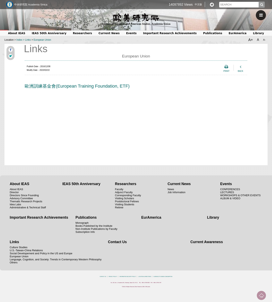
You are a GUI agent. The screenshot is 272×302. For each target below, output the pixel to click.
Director (14, 192)
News (171, 189)
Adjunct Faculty (124, 192)
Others (13, 262)
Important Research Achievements (170, 33)
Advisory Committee (21, 198)
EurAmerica (237, 33)
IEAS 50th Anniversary (49, 33)
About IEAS (16, 33)
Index (19, 39)
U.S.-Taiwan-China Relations (26, 250)
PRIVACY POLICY (113, 276)
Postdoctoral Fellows (127, 201)
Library (258, 33)
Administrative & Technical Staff (28, 207)
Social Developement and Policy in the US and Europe (41, 253)
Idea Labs (15, 204)
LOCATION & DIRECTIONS (144, 276)
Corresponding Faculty (128, 195)
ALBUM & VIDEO (230, 198)
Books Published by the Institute (93, 225)
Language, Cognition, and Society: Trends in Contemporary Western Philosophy (56, 259)
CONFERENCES (230, 189)
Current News (109, 33)
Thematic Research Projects (26, 201)
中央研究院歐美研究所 (136, 19)
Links (28, 39)
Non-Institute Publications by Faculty (96, 228)
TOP (261, 295)
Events (131, 33)
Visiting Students (124, 204)
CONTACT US (103, 276)
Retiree (119, 207)
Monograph (82, 222)
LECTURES (227, 192)
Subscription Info (85, 231)
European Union (42, 39)
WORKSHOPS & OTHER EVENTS (240, 195)
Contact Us (117, 242)
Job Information (176, 192)
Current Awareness (206, 242)
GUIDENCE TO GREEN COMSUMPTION (162, 276)
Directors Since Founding (24, 195)
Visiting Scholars (124, 198)
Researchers (82, 33)
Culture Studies (19, 247)
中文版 (198, 4)
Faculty (119, 189)
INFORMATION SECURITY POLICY (128, 276)
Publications (212, 33)
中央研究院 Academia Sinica (30, 4)
